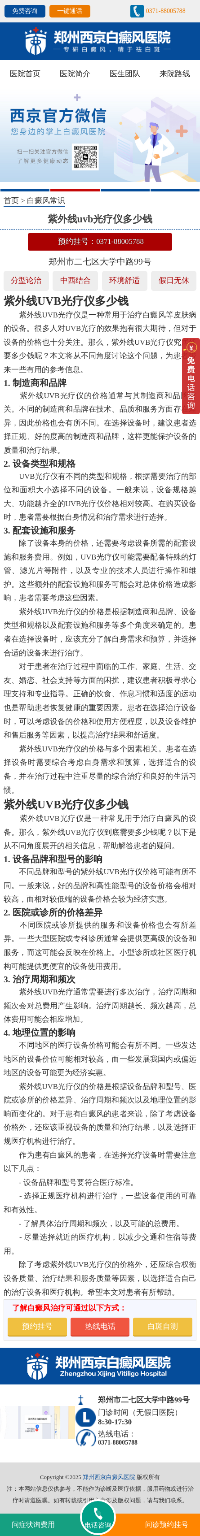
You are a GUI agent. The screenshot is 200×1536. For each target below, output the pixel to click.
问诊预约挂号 (166, 1524)
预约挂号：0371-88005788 (101, 241)
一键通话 (69, 11)
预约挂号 (37, 1326)
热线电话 (100, 1326)
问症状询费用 (33, 1524)
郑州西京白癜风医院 (109, 1477)
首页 (11, 200)
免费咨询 (24, 11)
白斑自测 (162, 1326)
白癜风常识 (46, 200)
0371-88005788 (166, 11)
